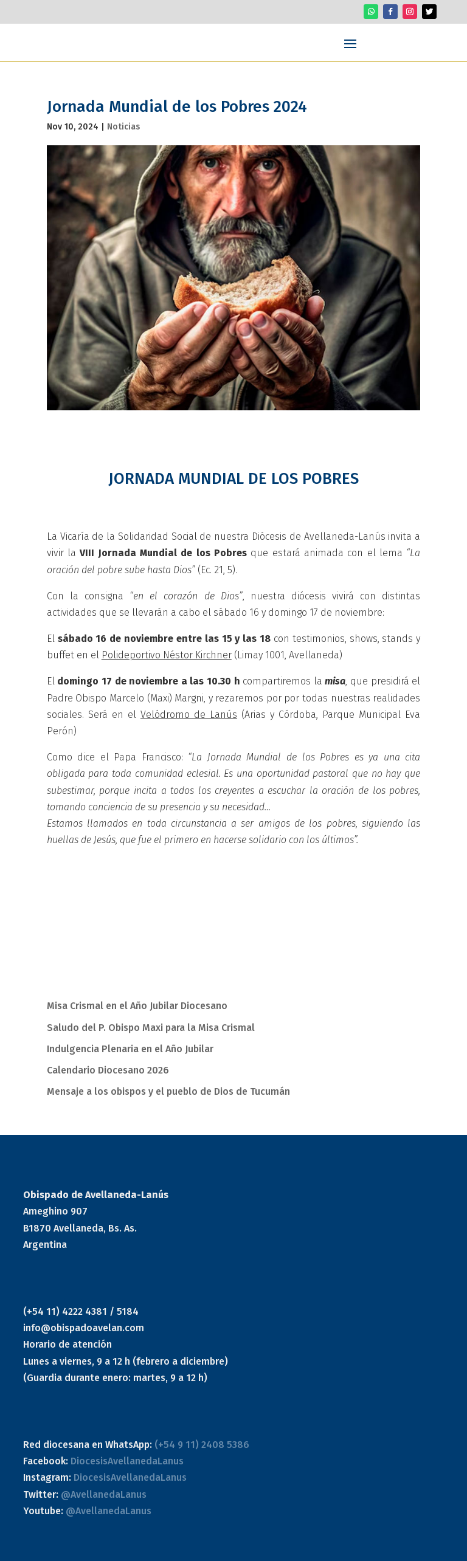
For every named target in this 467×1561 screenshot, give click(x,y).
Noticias (123, 127)
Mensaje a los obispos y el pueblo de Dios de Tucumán (168, 1091)
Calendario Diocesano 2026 (108, 1070)
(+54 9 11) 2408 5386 (201, 1444)
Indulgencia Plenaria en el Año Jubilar (130, 1049)
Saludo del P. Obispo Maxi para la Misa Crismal (151, 1027)
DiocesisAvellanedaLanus (127, 1461)
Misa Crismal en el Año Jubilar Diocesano (137, 1005)
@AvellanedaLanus (104, 1494)
